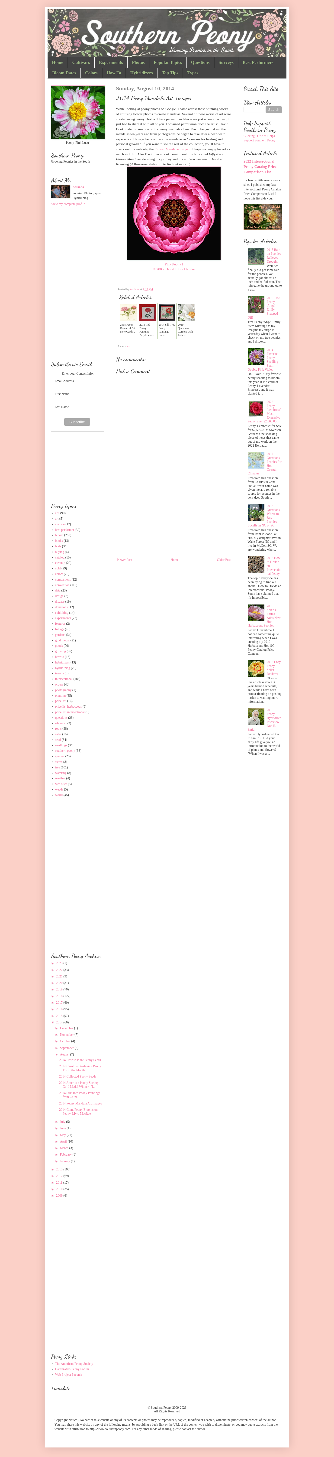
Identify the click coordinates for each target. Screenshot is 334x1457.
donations (61, 607)
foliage (59, 629)
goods (59, 645)
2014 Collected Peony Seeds (77, 1076)
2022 (60, 970)
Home (57, 62)
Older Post (224, 560)
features (60, 623)
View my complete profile (68, 204)
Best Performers (258, 62)
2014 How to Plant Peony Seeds (80, 1060)
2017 (60, 1002)
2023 (60, 963)
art (128, 346)
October (65, 1041)
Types (192, 72)
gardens (60, 635)
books (59, 540)
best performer (64, 530)
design (59, 596)
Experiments (111, 62)
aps (57, 513)
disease (59, 601)
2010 (60, 1189)
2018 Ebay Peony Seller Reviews (274, 667)
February (66, 1154)
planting (60, 695)
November (67, 1034)
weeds (59, 789)
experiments (63, 618)
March (64, 1148)
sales (58, 734)
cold (58, 568)
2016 (60, 1009)
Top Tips (170, 72)
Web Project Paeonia (68, 1374)
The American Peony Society (74, 1364)
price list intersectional (70, 712)
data (58, 590)
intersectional (64, 679)
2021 (60, 976)
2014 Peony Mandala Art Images (80, 1103)
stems (59, 762)
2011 (59, 1182)
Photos (138, 62)
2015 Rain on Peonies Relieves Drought (274, 255)
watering (61, 773)
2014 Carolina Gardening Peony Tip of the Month (80, 1068)
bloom (59, 535)
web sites (61, 784)
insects (59, 673)
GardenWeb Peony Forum (72, 1369)
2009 (60, 1195)
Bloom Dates (64, 72)
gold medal (62, 640)
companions (63, 579)
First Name (62, 394)
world (59, 795)
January (65, 1161)
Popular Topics (168, 62)
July (63, 1122)
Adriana (78, 187)
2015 (60, 1016)
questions (61, 717)
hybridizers (62, 662)
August (65, 1054)
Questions (200, 62)
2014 (60, 1022)
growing (60, 651)
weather (60, 778)
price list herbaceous (68, 706)
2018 (60, 996)
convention (62, 585)
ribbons (60, 723)
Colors (91, 72)
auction (60, 524)
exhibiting (61, 612)
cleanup (60, 563)
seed (58, 740)
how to (59, 657)
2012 (60, 1176)
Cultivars (81, 62)
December (67, 1028)
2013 (60, 1169)
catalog (59, 557)
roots (58, 728)
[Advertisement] (174, 510)
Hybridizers (141, 72)
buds (58, 546)
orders (59, 684)
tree (57, 767)
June (63, 1128)
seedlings (61, 745)
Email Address (64, 381)
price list (61, 701)
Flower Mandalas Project (172, 149)
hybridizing (62, 668)
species (59, 756)
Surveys (226, 62)
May (63, 1135)
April (63, 1141)
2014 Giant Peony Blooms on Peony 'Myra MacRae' (78, 1111)
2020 (60, 983)
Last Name (62, 407)
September (67, 1048)
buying (59, 552)
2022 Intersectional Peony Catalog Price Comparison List (260, 166)
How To (114, 72)
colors (59, 574)
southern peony (65, 750)
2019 (60, 989)
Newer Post (124, 560)
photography (63, 690)
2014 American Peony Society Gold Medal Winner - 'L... (79, 1084)
